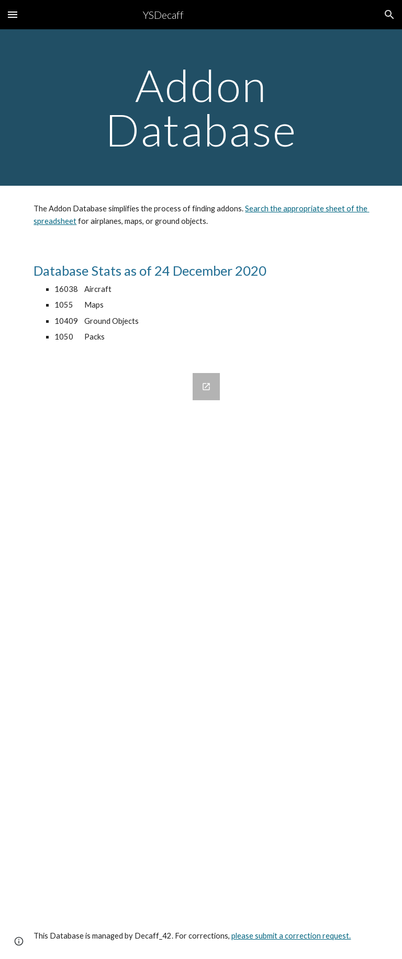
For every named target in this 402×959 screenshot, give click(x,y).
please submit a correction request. (291, 935)
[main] (201, 107)
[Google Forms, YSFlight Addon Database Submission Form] (127, 636)
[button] (12, 14)
